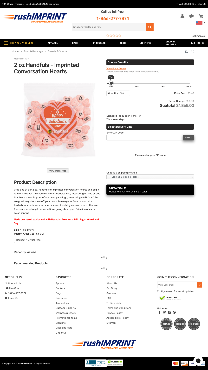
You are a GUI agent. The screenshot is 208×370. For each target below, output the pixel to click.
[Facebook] (159, 312)
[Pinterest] (174, 312)
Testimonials (198, 36)
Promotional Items (66, 317)
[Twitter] (164, 312)
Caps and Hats (64, 327)
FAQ (108, 298)
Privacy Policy (114, 313)
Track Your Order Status (191, 4)
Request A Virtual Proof (28, 239)
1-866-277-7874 (112, 18)
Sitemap (111, 322)
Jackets (60, 288)
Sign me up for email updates (177, 291)
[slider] (111, 83)
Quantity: (113, 93)
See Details (54, 4)
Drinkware (61, 298)
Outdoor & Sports (66, 307)
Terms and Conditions (118, 307)
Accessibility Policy (117, 317)
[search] (109, 27)
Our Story (111, 288)
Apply (188, 137)
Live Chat (13, 288)
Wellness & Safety (66, 313)
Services (111, 293)
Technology (62, 303)
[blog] (169, 312)
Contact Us (13, 283)
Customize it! (150, 189)
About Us (111, 283)
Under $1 (61, 332)
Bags (58, 293)
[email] (177, 285)
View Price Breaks (116, 68)
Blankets (61, 322)
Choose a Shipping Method (121, 172)
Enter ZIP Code (115, 132)
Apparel (60, 283)
